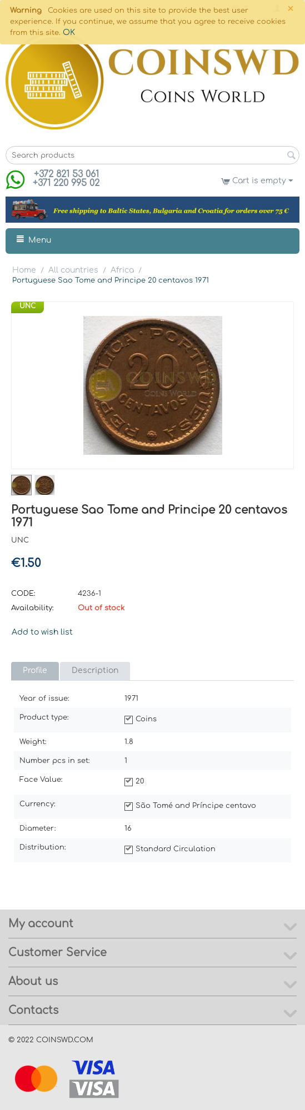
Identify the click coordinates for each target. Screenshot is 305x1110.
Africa (122, 270)
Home (24, 270)
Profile (35, 670)
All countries (73, 270)
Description (95, 670)
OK (69, 32)
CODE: (23, 593)
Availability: (32, 608)
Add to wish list (42, 632)
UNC (27, 306)
